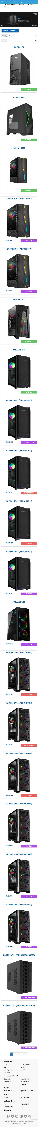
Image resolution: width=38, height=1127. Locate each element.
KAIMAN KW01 (19, 350)
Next (19, 1054)
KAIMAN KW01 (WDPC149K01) (19, 552)
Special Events (8, 1106)
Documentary (25, 1104)
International (8, 1091)
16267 (6, 1097)
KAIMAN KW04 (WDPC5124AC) (19, 854)
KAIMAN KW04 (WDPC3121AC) (19, 804)
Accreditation (24, 1070)
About (5, 1067)
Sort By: (4, 36)
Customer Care (25, 1079)
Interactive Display (9, 4)
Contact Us (7, 1079)
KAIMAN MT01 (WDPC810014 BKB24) (19, 1005)
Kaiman (6, 7)
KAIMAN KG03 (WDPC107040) (19, 198)
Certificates (24, 1067)
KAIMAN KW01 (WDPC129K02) (19, 451)
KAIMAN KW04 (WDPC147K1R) (19, 753)
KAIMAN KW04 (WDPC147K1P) (19, 703)
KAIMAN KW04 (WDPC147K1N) (19, 652)
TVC (5, 1104)
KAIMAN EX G (19, 98)
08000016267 (25, 1097)
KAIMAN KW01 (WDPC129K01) (19, 400)
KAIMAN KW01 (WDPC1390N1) (19, 501)
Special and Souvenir (27, 1091)
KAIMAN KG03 (19, 148)
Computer (21, 4)
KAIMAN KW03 (19, 602)
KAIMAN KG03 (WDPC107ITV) (19, 249)
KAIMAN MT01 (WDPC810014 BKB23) (19, 955)
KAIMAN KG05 (19, 299)
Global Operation (25, 1065)
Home (5, 1065)
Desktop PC (30, 4)
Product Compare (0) (10, 30)
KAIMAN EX (19, 47)
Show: (4, 40)
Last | (25, 1054)
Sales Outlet (7, 1081)
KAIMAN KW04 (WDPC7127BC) (19, 905)
